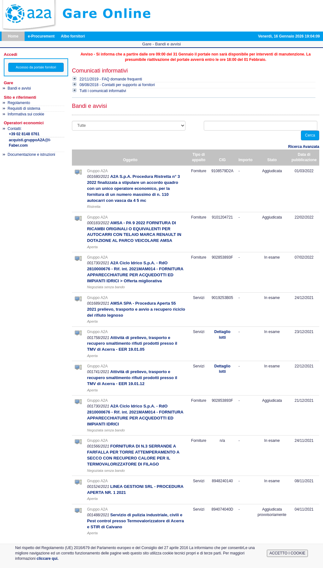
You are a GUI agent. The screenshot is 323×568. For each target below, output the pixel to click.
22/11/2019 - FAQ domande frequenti (110, 79)
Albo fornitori (73, 36)
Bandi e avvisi (19, 88)
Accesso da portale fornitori (36, 67)
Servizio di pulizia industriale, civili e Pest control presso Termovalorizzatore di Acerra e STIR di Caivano (135, 520)
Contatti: (36, 137)
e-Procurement (41, 36)
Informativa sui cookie (26, 114)
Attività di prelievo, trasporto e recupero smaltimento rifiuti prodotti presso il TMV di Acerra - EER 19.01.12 (132, 377)
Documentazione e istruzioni (31, 154)
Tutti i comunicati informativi (102, 91)
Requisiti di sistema (24, 108)
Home (13, 36)
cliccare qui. (47, 558)
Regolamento (19, 103)
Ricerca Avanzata (304, 146)
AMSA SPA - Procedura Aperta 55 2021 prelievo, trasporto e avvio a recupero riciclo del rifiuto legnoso (136, 309)
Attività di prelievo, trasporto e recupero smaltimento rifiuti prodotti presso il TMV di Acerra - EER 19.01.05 (132, 343)
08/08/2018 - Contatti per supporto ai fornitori (117, 85)
